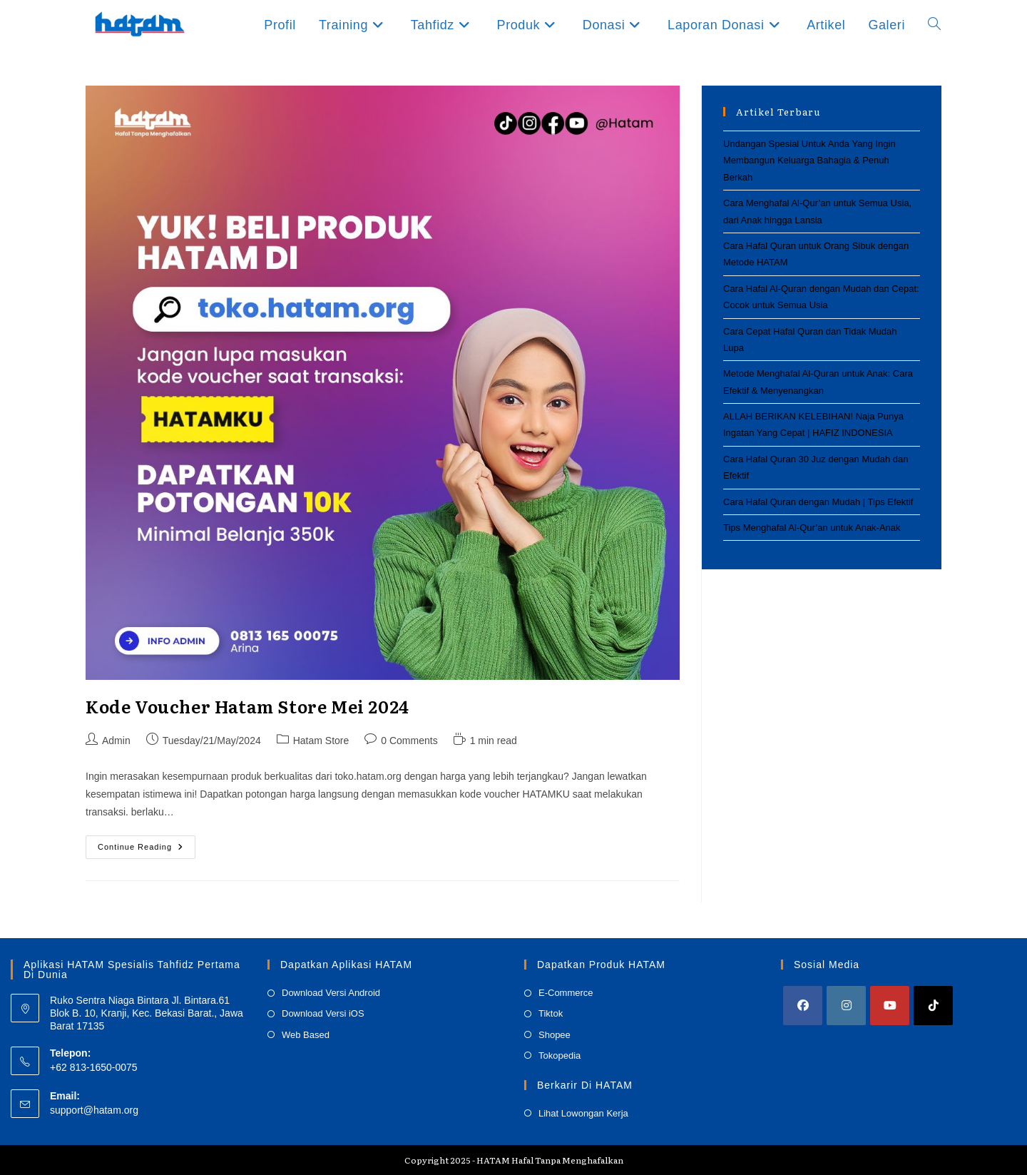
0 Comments (409, 740)
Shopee (554, 1034)
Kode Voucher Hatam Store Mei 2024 (247, 705)
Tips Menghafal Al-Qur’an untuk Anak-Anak (812, 527)
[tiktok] (933, 1005)
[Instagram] (846, 1005)
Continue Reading (146, 850)
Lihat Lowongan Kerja (583, 1113)
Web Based (305, 1034)
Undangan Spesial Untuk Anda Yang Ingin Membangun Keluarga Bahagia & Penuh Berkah (809, 160)
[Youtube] (889, 1005)
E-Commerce (565, 992)
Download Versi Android (331, 992)
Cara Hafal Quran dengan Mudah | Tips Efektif (818, 502)
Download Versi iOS (323, 1013)
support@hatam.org (94, 1110)
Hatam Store (321, 740)
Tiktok (550, 1013)
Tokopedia (559, 1055)
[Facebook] (802, 1005)
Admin (116, 740)
